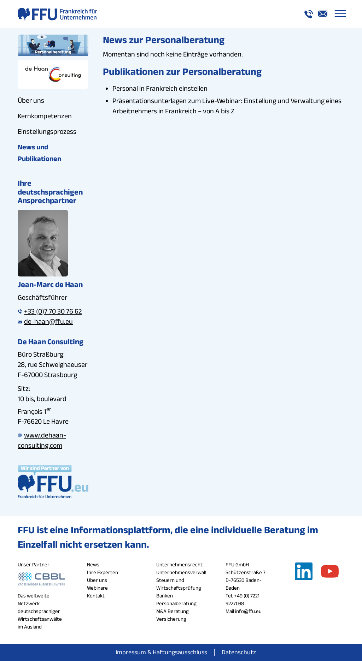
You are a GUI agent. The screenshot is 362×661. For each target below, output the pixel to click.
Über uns (31, 100)
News (93, 564)
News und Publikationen (39, 152)
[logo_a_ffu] (57, 14)
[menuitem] (340, 14)
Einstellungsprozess (47, 131)
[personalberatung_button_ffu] (53, 45)
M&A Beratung (172, 611)
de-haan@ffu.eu (45, 321)
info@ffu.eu (248, 611)
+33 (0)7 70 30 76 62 (50, 311)
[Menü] (340, 14)
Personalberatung (176, 603)
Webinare (97, 588)
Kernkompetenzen (45, 116)
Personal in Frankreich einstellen (160, 88)
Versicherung (171, 619)
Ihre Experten (102, 572)
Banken (164, 595)
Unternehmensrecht (179, 564)
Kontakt (96, 595)
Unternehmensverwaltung (186, 572)
